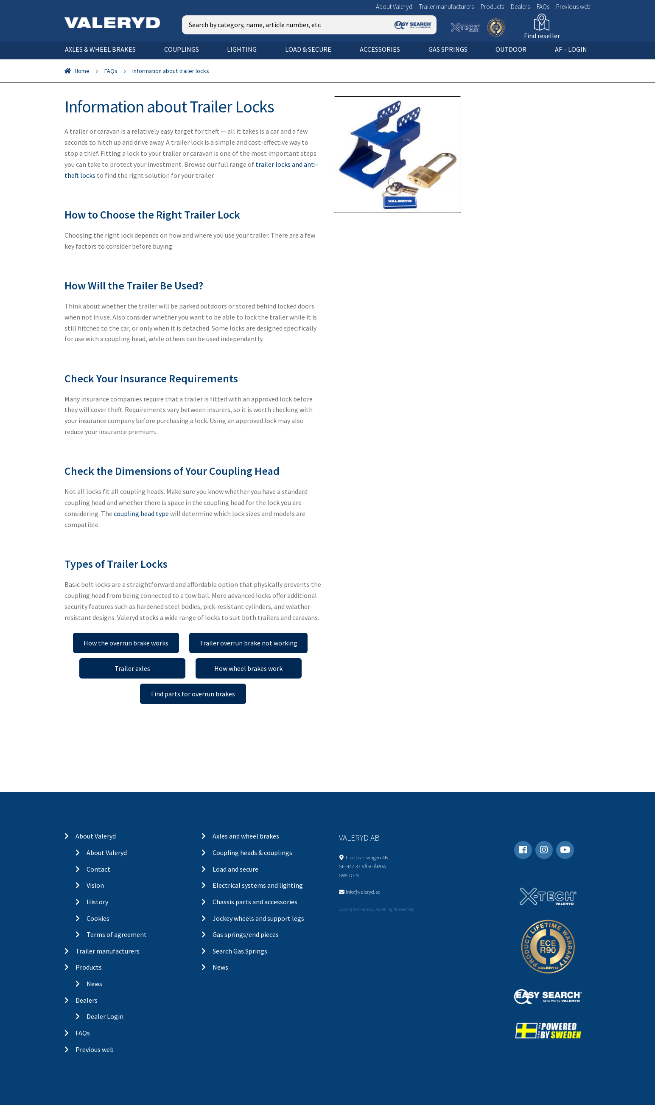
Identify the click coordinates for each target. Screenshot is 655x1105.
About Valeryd (394, 7)
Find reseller (542, 35)
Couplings (181, 49)
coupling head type (141, 513)
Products (492, 7)
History (97, 901)
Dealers (520, 7)
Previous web (573, 7)
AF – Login (571, 49)
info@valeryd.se (363, 891)
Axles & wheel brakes (100, 49)
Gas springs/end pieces (246, 934)
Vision (95, 885)
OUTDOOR (510, 49)
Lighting (242, 49)
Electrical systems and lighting (258, 885)
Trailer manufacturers (446, 7)
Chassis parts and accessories (255, 901)
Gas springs (447, 49)
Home (82, 71)
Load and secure (235, 869)
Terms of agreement (117, 934)
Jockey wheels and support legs (258, 918)
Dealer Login (105, 1016)
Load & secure (308, 49)
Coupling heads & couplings (252, 852)
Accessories (380, 49)
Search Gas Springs (240, 951)
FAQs (543, 7)
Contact (98, 869)
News (94, 983)
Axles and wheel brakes (246, 836)
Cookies (98, 918)
